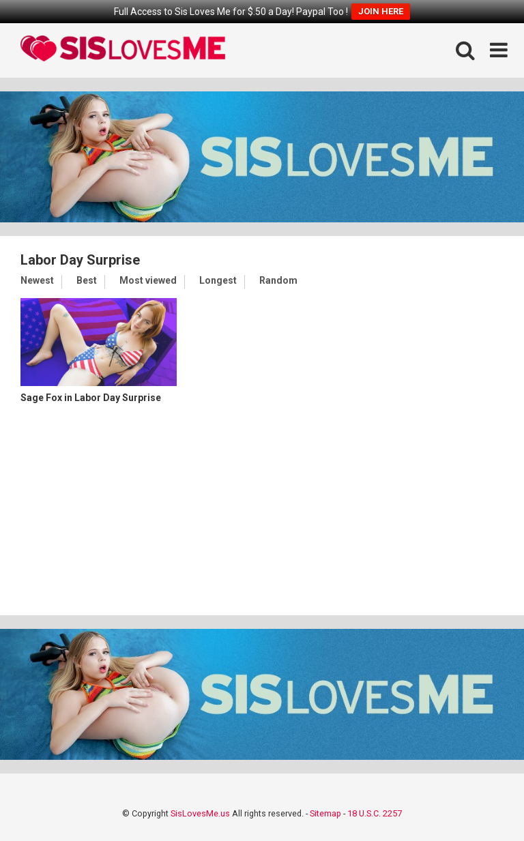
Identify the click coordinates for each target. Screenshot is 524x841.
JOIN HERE (380, 11)
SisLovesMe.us (200, 813)
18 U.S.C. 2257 (374, 813)
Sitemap (325, 813)
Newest (37, 280)
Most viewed (148, 280)
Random (278, 280)
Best (86, 280)
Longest (218, 280)
